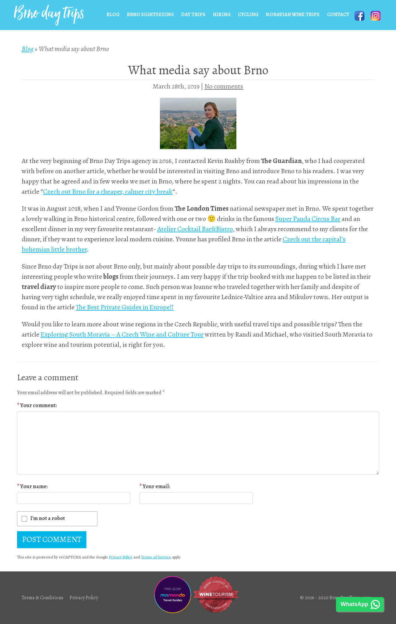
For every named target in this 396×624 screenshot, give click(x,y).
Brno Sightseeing (150, 14)
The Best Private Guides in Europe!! (125, 307)
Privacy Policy (120, 557)
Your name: (32, 486)
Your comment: (37, 405)
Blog (112, 14)
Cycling (248, 14)
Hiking (221, 14)
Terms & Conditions (42, 597)
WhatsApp (354, 604)
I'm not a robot (47, 518)
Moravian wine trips (293, 14)
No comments (223, 86)
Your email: (155, 486)
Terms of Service (156, 557)
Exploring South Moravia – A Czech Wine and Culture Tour (122, 334)
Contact (338, 14)
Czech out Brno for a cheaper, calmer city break (108, 191)
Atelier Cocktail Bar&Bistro (195, 229)
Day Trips (193, 14)
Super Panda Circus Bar (307, 218)
